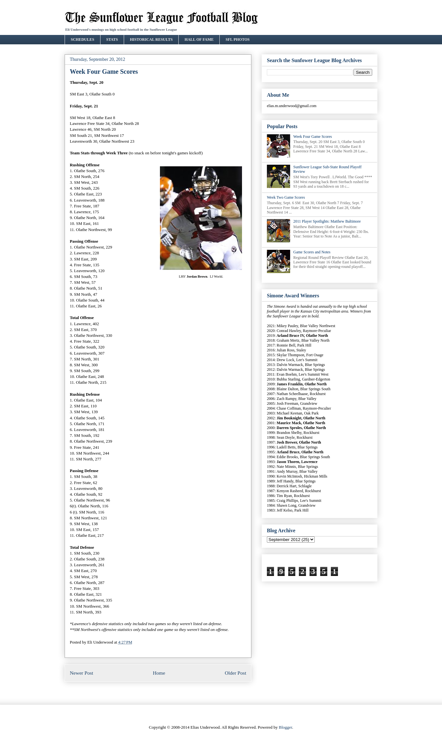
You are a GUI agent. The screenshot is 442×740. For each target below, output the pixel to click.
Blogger (285, 727)
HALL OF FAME (199, 39)
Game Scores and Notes (312, 252)
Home (159, 673)
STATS (112, 39)
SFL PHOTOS (237, 39)
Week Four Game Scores (312, 136)
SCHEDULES (82, 39)
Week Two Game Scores (286, 197)
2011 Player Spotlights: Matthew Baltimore (327, 221)
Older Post (235, 673)
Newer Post (81, 673)
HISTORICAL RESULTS (151, 39)
